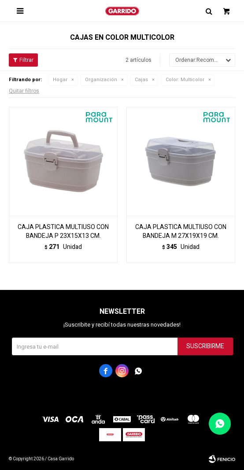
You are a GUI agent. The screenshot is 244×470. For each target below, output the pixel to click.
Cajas (141, 79)
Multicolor (185, 79)
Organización (101, 79)
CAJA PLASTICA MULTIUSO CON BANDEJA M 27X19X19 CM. (180, 232)
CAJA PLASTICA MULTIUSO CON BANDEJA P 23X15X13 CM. (63, 232)
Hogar (60, 79)
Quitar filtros (24, 91)
